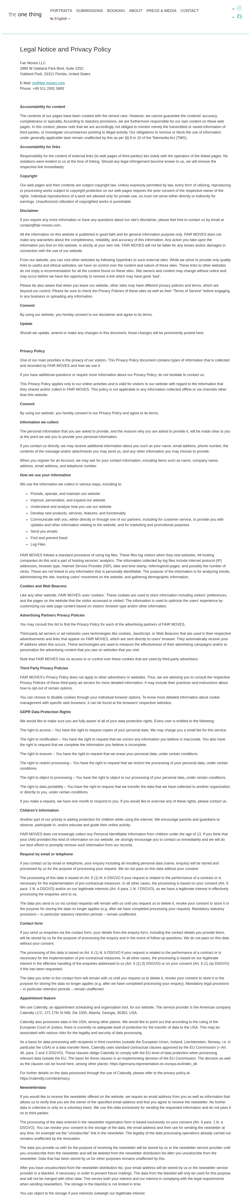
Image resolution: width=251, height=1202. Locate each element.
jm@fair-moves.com (48, 83)
